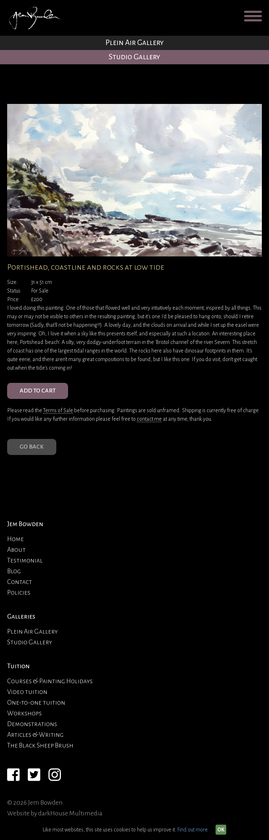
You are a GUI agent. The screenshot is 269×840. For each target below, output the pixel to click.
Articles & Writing (35, 734)
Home (15, 538)
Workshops (24, 713)
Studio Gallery (134, 57)
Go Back (32, 447)
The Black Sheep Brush (40, 745)
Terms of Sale (58, 410)
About (16, 549)
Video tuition (27, 691)
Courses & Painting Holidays (50, 681)
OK (220, 829)
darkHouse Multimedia (70, 813)
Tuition (18, 666)
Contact (19, 581)
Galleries (21, 616)
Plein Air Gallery (134, 43)
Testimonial (25, 560)
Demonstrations (32, 724)
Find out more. (193, 829)
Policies (18, 592)
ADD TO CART (38, 391)
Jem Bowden (25, 524)
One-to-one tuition (36, 702)
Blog (14, 571)
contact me (149, 419)
